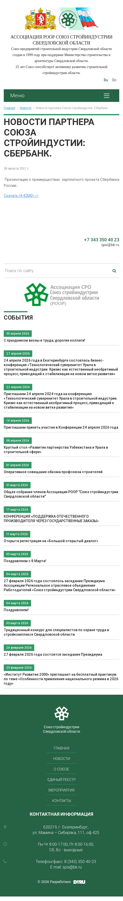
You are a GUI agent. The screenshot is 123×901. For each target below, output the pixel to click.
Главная (9, 108)
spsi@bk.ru (110, 245)
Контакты (61, 800)
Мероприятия (61, 790)
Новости (25, 108)
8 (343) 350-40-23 (80, 861)
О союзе (61, 769)
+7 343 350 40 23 (101, 240)
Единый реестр (62, 779)
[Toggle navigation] (106, 96)
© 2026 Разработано (54, 882)
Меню (17, 95)
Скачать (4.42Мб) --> (21, 195)
